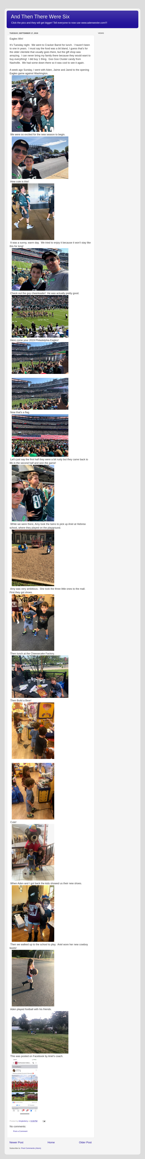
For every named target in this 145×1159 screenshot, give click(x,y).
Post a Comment (20, 1131)
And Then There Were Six (40, 17)
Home (51, 1142)
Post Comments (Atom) (31, 1148)
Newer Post (16, 1142)
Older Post (85, 1142)
